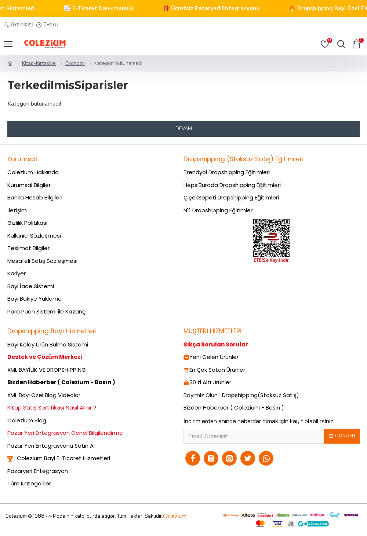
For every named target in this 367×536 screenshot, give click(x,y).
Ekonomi (75, 63)
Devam (183, 128)
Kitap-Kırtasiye (39, 63)
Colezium (174, 516)
